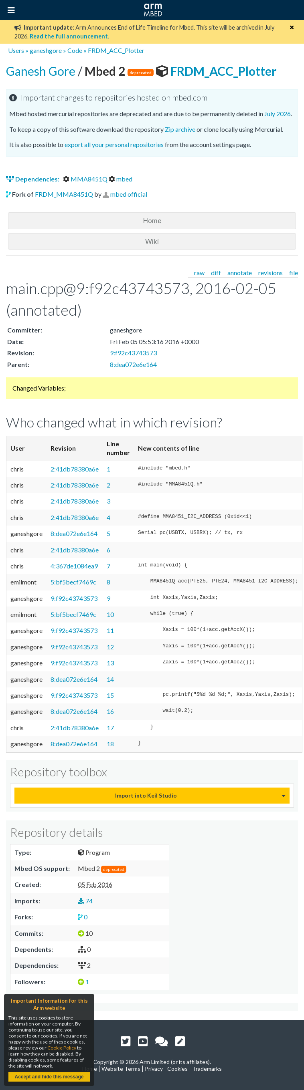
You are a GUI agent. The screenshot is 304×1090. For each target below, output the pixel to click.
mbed (120, 179)
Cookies (177, 1068)
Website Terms (120, 1068)
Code (74, 50)
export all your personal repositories (114, 144)
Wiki (152, 241)
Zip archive (180, 129)
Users (16, 50)
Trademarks (207, 1068)
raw (199, 272)
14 (110, 679)
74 (85, 901)
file (293, 272)
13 (110, 663)
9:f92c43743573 (133, 353)
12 (110, 647)
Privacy (154, 1068)
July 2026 (277, 113)
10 (110, 614)
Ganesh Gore (42, 71)
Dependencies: (33, 179)
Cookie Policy (61, 1048)
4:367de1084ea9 (74, 566)
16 (110, 711)
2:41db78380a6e (75, 469)
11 (110, 630)
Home (152, 220)
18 (110, 743)
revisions (270, 272)
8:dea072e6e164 (133, 364)
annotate (239, 272)
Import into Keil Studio (146, 795)
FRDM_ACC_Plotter (116, 50)
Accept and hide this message (48, 1077)
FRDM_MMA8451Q (64, 194)
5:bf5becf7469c (73, 582)
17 (110, 727)
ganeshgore (46, 50)
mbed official (128, 194)
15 (110, 695)
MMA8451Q (86, 179)
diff (216, 272)
